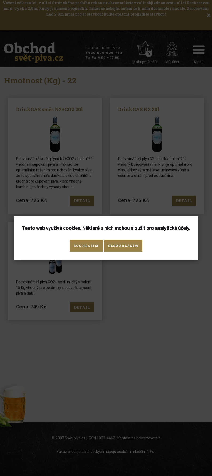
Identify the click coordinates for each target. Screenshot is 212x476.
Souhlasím (86, 245)
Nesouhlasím (123, 245)
